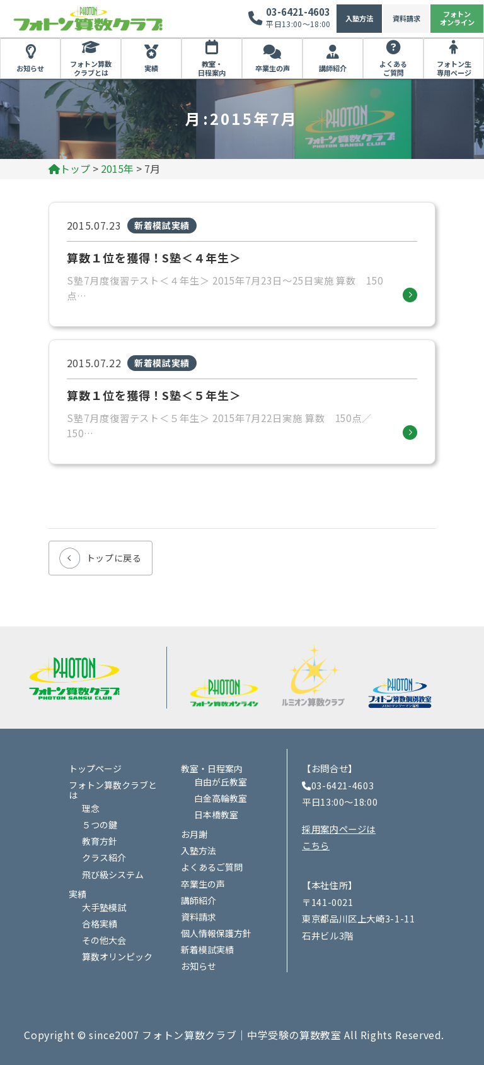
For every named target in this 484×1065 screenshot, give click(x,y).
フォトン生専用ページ (454, 68)
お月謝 (194, 834)
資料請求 (406, 18)
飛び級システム (113, 874)
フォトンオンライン (457, 18)
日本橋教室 (216, 814)
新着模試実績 (207, 949)
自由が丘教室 (220, 781)
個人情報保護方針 (216, 933)
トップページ (95, 768)
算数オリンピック (117, 956)
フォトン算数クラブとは (91, 68)
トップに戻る (114, 557)
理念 (91, 808)
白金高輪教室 (220, 798)
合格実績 (99, 923)
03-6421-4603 (298, 11)
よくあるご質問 (393, 68)
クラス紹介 (104, 857)
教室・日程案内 (212, 68)
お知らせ (30, 68)
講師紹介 (333, 68)
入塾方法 (359, 18)
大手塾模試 (104, 907)
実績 (151, 68)
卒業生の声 (272, 68)
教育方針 (99, 841)
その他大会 (104, 940)
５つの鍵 (99, 824)
